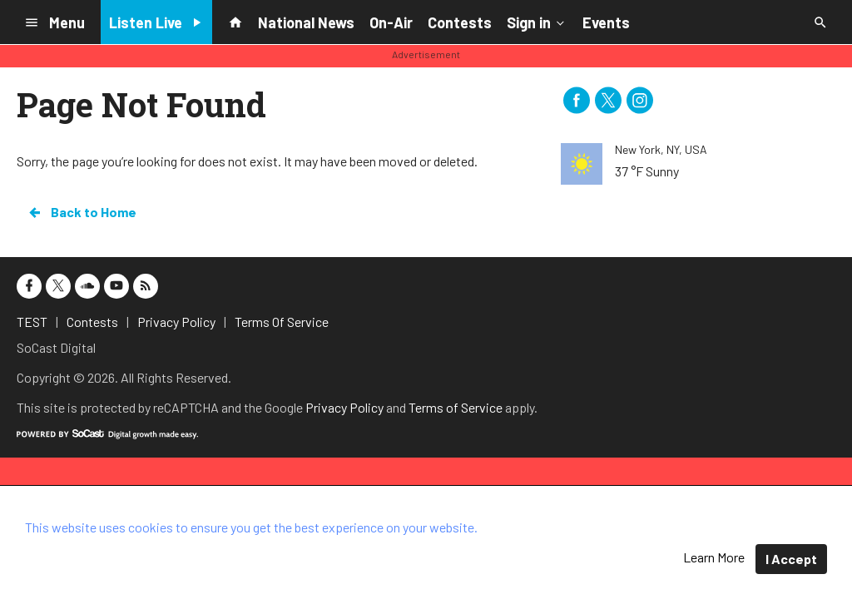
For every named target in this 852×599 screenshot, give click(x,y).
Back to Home (81, 212)
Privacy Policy (344, 407)
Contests (460, 22)
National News (306, 22)
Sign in (537, 22)
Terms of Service (456, 407)
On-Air (391, 22)
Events (606, 22)
